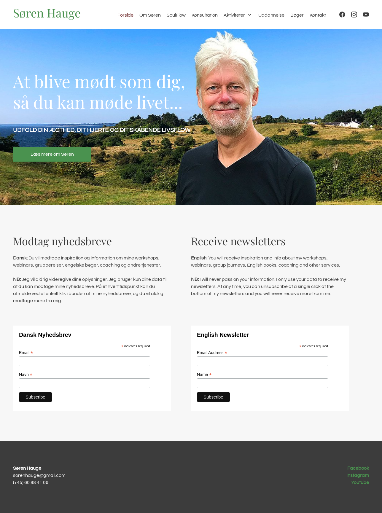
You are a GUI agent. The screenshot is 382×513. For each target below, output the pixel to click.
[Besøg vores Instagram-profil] (354, 14)
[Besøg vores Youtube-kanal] (366, 14)
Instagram (357, 475)
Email (26, 353)
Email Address (212, 353)
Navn (25, 374)
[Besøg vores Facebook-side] (342, 14)
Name (204, 374)
